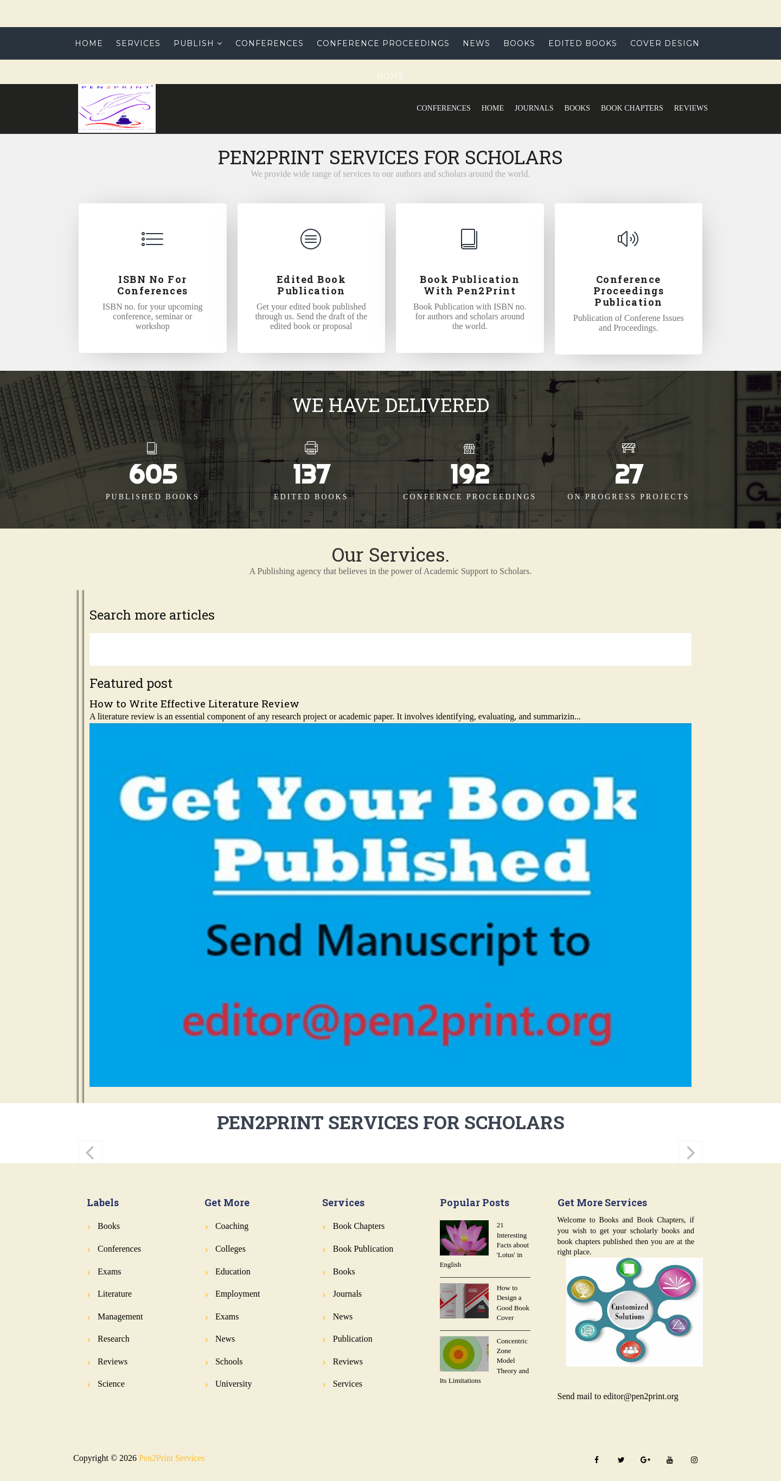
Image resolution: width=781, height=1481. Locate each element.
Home (493, 108)
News (476, 43)
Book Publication (363, 1248)
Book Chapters (632, 108)
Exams (109, 1271)
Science (111, 1383)
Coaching (231, 1226)
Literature (115, 1293)
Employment (237, 1293)
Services (138, 43)
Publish (194, 43)
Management (120, 1316)
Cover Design (665, 43)
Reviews (691, 108)
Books (577, 108)
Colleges (230, 1248)
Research (114, 1338)
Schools (229, 1361)
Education (233, 1271)
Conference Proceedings (383, 43)
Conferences (444, 108)
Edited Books (582, 43)
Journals (534, 108)
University (233, 1383)
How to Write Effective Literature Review (194, 703)
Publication (353, 1338)
